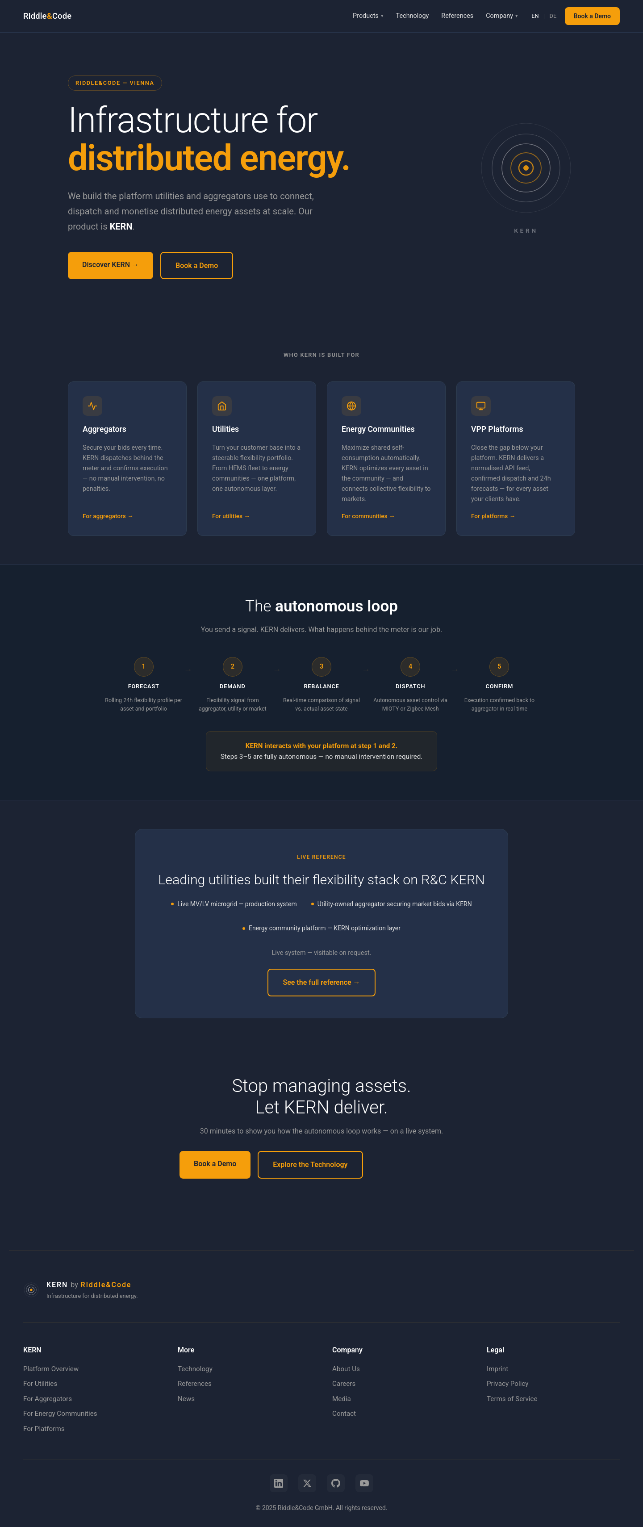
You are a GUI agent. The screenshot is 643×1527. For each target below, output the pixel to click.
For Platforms (44, 1429)
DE (553, 16)
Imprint (497, 1369)
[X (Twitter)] (307, 1483)
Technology (412, 16)
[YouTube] (364, 1483)
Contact (344, 1414)
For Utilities (40, 1384)
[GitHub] (336, 1483)
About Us (346, 1369)
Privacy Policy (508, 1384)
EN (535, 16)
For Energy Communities (60, 1414)
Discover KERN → (110, 264)
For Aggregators (47, 1399)
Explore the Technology (310, 1164)
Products (366, 16)
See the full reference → (321, 982)
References (457, 16)
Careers (343, 1384)
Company (499, 16)
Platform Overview (51, 1369)
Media (341, 1399)
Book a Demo (592, 16)
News (186, 1399)
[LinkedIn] (279, 1483)
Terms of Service (512, 1399)
